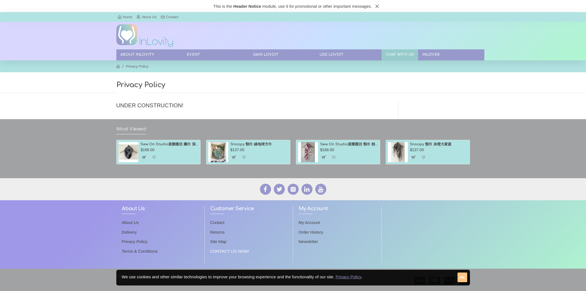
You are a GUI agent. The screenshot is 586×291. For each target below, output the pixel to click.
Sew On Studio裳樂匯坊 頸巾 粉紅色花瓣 (349, 144)
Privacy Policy (348, 276)
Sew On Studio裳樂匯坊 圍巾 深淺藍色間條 (169, 144)
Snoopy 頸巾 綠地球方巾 (251, 144)
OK (462, 277)
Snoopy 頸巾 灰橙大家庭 (430, 144)
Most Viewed (131, 129)
